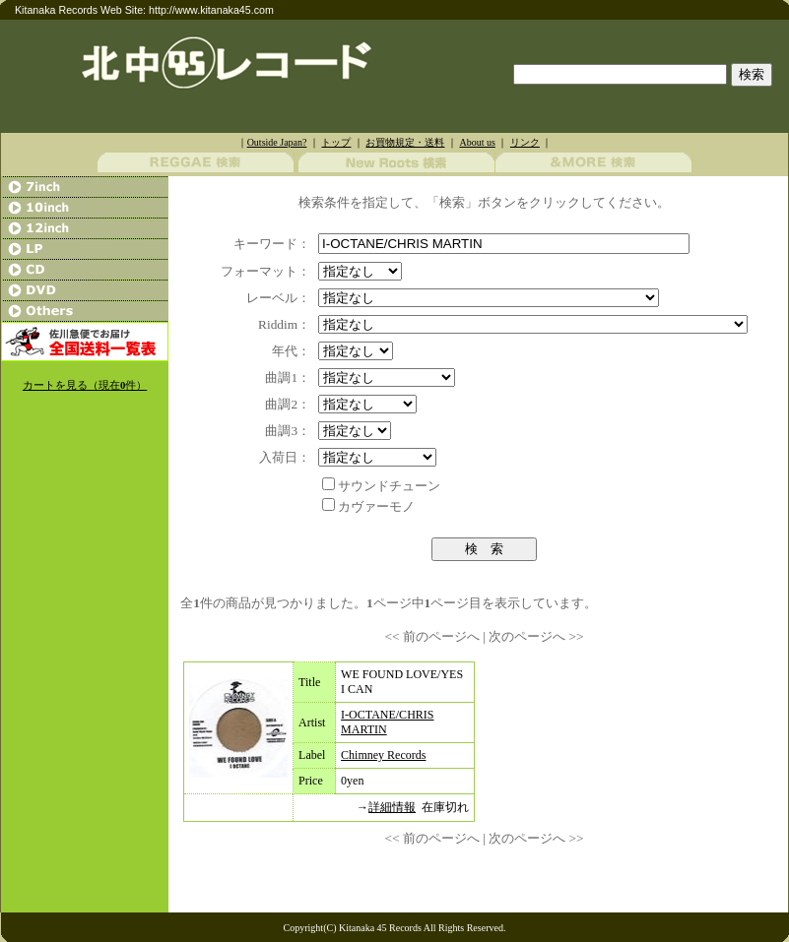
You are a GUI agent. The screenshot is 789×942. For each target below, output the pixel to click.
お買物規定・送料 (404, 142)
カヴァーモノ (376, 506)
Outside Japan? (277, 142)
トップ (336, 142)
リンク (525, 142)
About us (476, 142)
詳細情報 (392, 807)
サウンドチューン (389, 485)
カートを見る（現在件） (85, 385)
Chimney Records (383, 755)
